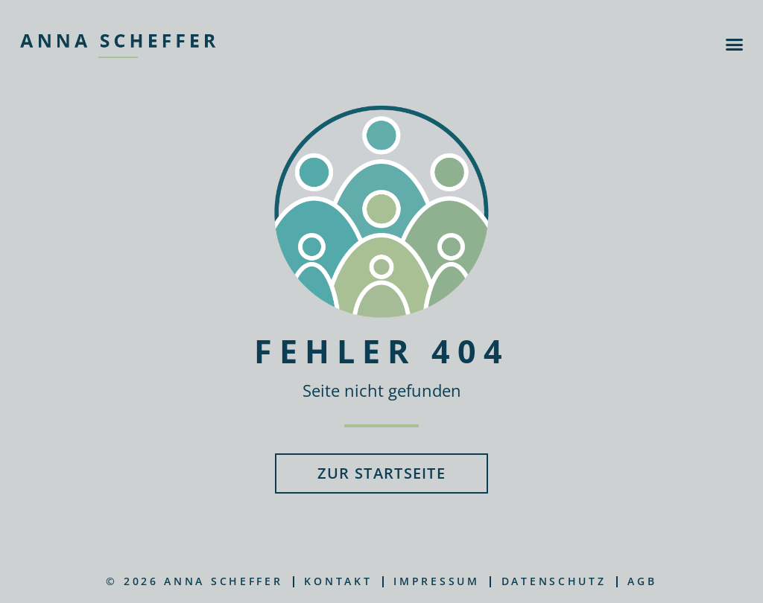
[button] (734, 45)
